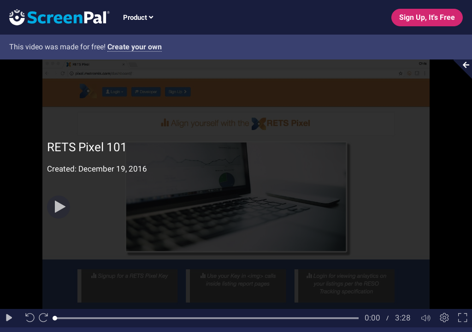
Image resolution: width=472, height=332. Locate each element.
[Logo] (55, 16)
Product (138, 17)
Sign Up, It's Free (427, 17)
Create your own (134, 46)
